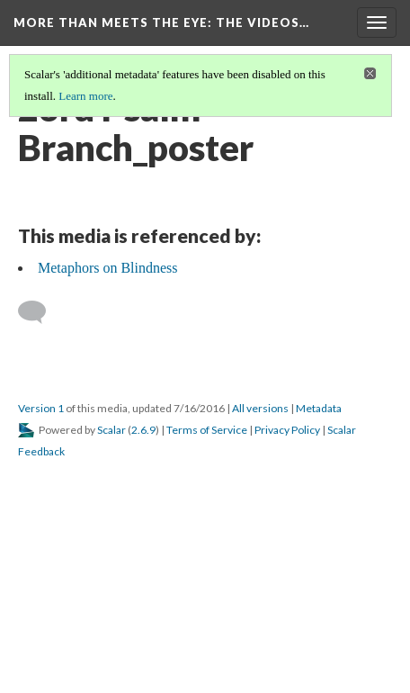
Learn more (85, 96)
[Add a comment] (40, 312)
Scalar (111, 429)
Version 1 (41, 408)
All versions (260, 408)
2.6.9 (143, 429)
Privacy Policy (287, 429)
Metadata (319, 408)
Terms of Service (206, 429)
